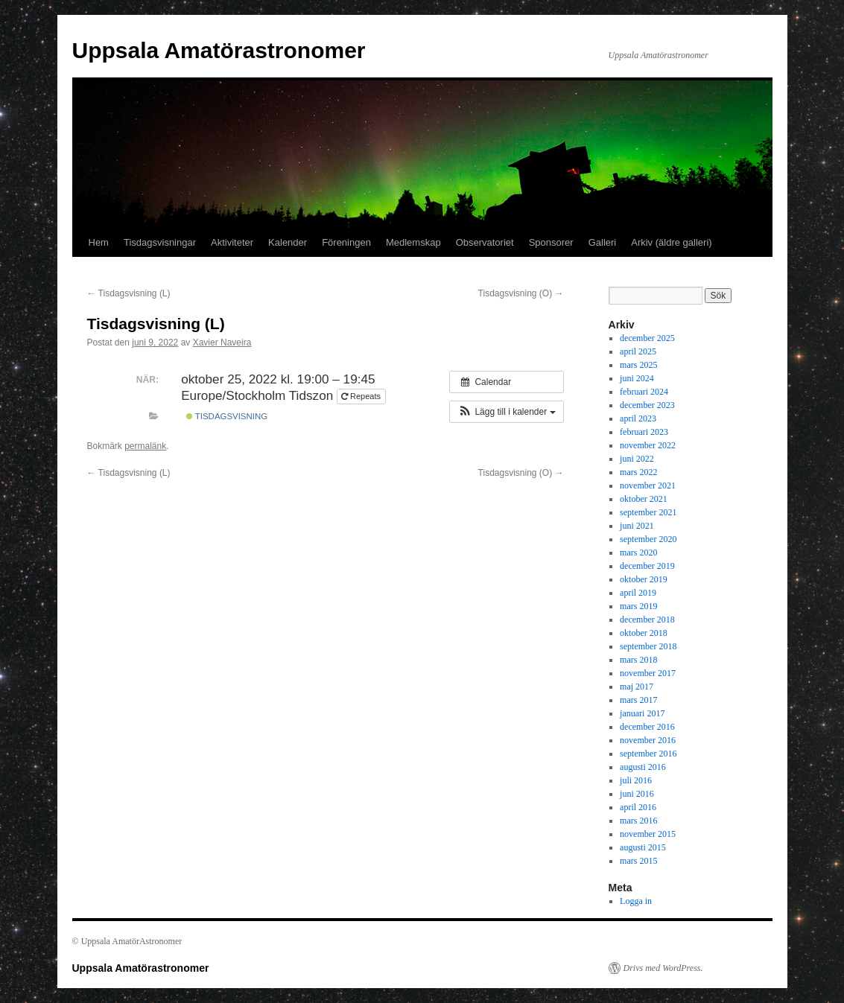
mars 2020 (638, 552)
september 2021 (648, 512)
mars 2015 (638, 861)
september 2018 (648, 646)
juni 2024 (637, 378)
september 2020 (648, 539)
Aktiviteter (232, 242)
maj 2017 (636, 686)
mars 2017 (638, 700)
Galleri (602, 242)
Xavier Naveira (222, 342)
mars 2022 (638, 472)
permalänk (145, 446)
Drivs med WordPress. (663, 968)
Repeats (362, 396)
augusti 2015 (643, 847)
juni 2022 (637, 458)
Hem (99, 242)
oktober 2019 (643, 579)
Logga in (636, 901)
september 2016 (648, 753)
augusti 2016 (643, 767)
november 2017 (648, 673)
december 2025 (647, 338)
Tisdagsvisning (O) (521, 293)
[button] (506, 411)
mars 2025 (638, 365)
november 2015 (648, 834)
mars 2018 (638, 660)
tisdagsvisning (226, 416)
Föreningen (346, 242)
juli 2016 (636, 780)
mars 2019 (638, 606)
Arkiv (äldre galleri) (671, 242)
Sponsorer (551, 242)
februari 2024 (644, 391)
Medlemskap (413, 242)
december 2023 (647, 405)
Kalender (287, 242)
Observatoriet (485, 242)
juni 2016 (637, 794)
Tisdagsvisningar (160, 242)
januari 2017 (642, 713)
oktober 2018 (643, 633)
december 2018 (647, 619)
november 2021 (648, 485)
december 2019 (647, 566)
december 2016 (647, 727)
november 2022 (648, 445)
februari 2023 (644, 432)
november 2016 (648, 740)
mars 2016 (638, 820)
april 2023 (638, 418)
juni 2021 (637, 525)
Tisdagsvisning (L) (129, 293)
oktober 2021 (643, 499)
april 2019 (638, 593)
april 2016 (638, 807)
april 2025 (638, 351)
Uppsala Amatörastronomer (219, 50)
